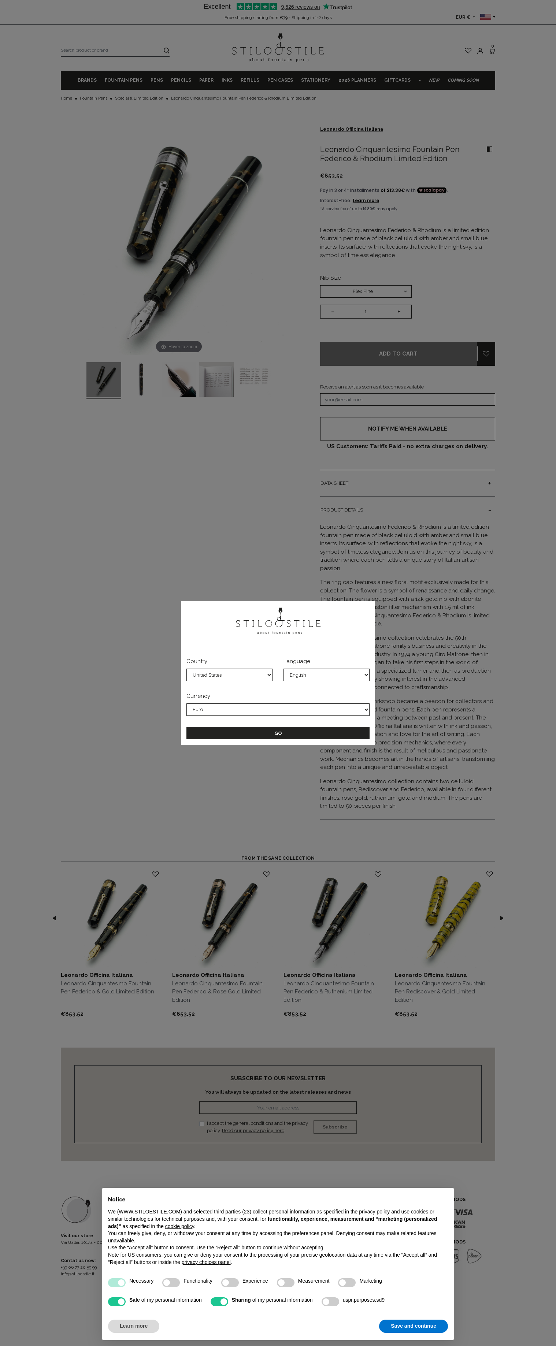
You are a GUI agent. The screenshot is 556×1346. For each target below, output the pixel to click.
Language (296, 661)
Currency (198, 696)
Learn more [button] (134, 1326)
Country (196, 661)
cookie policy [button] (179, 1226)
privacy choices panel (206, 1262)
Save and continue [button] (413, 1326)
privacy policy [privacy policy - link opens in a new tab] (374, 1212)
